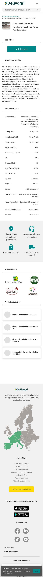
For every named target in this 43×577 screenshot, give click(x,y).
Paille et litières (21, 475)
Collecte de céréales (21, 463)
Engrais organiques (21, 469)
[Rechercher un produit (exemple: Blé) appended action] (37, 9)
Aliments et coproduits (21, 481)
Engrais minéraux (21, 466)
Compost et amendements (10, 16)
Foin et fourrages (21, 478)
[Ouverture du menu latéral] (37, 3)
